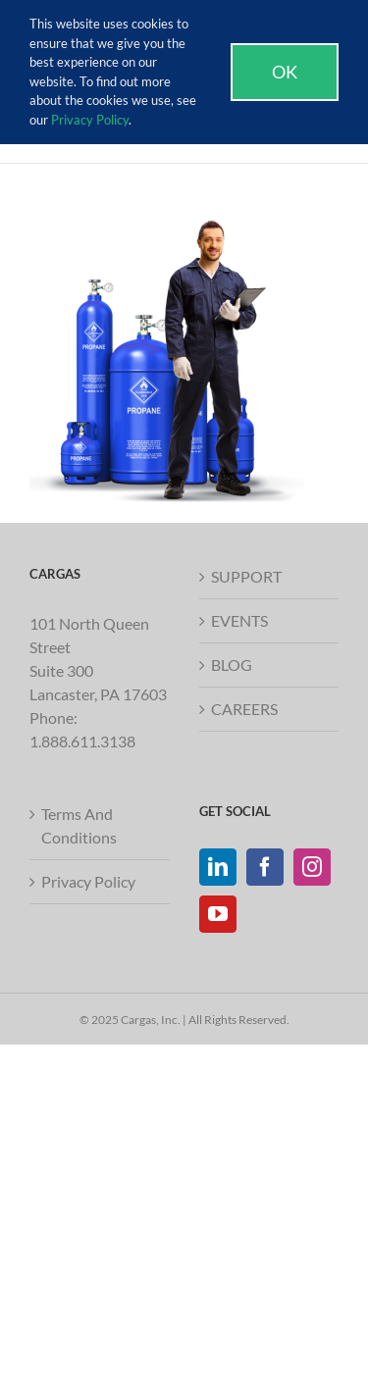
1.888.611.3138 (82, 741)
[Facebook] (265, 867)
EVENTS (239, 620)
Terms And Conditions (79, 825)
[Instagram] (312, 867)
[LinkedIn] (218, 867)
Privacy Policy (88, 881)
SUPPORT (246, 576)
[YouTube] (218, 914)
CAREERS (244, 708)
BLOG (231, 664)
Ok (284, 71)
